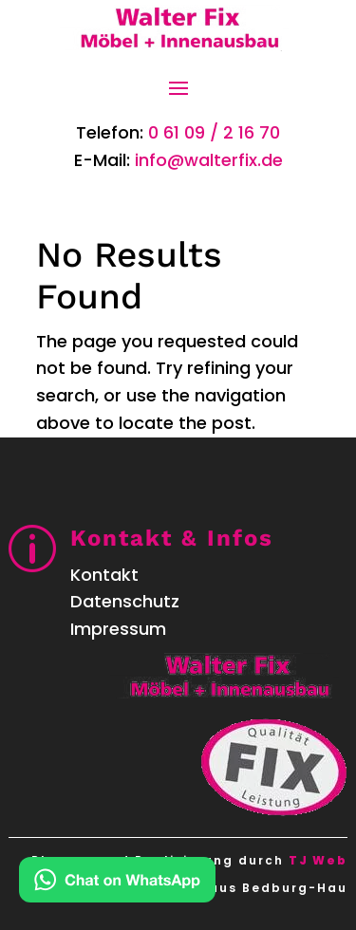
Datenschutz (124, 601)
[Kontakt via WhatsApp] (117, 884)
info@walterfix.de (209, 160)
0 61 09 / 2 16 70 (214, 132)
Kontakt (104, 574)
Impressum (118, 629)
